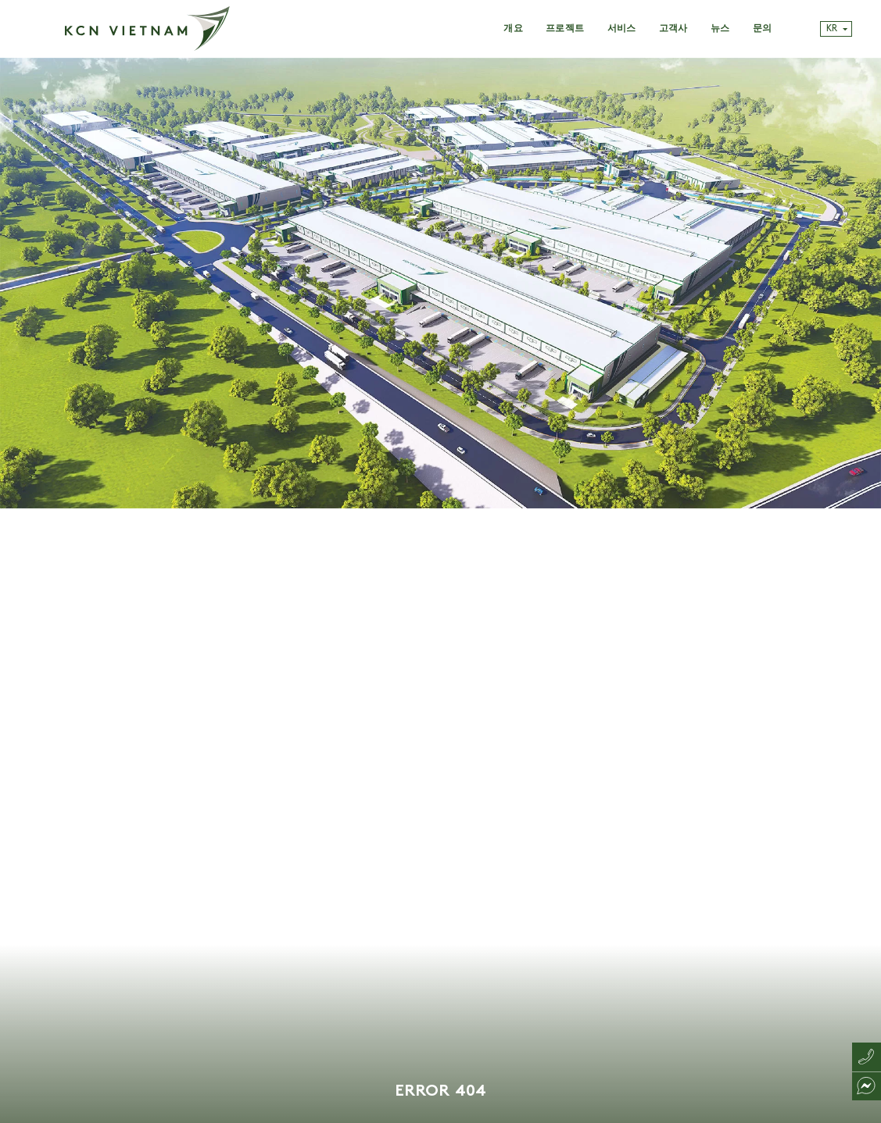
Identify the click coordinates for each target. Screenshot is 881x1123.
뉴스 (720, 29)
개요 (512, 29)
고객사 (673, 29)
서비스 (621, 29)
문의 (762, 29)
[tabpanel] (440, 590)
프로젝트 (564, 29)
